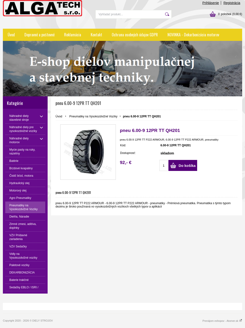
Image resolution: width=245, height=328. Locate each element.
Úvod (11, 35)
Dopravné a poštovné (39, 35)
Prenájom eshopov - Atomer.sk (222, 320)
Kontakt (96, 35)
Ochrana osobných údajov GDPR (135, 35)
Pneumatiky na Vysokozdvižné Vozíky (93, 116)
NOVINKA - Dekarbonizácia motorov (193, 35)
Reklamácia (72, 35)
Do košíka (187, 166)
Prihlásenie (210, 3)
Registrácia (231, 3)
